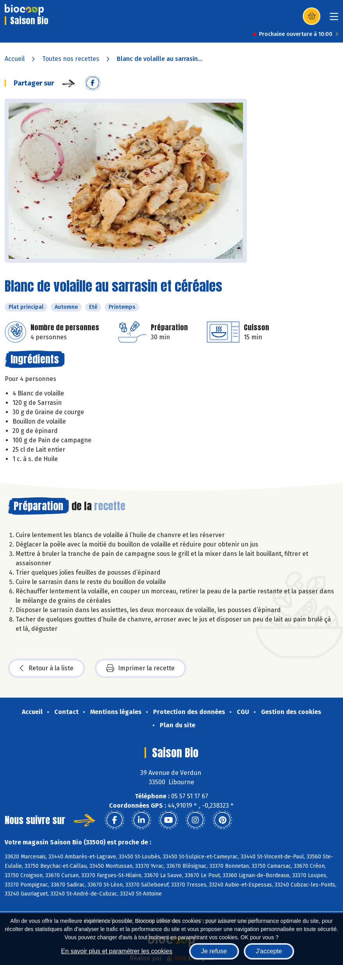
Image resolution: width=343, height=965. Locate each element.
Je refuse (214, 951)
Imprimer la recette (140, 668)
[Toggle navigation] (334, 19)
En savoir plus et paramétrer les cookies (116, 951)
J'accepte (269, 951)
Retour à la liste (46, 668)
